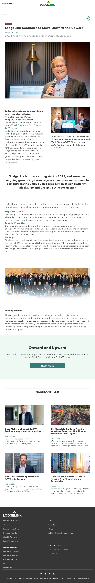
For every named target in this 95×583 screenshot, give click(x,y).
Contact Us (53, 554)
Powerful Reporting (10, 541)
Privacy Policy (59, 578)
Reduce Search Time (11, 529)
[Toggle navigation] (7, 3)
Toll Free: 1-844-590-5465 (58, 550)
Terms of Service (83, 578)
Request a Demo (9, 567)
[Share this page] (88, 18)
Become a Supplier (10, 555)
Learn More (47, 366)
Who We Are (53, 525)
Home (4, 14)
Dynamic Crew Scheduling (13, 533)
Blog (5, 563)
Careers (51, 529)
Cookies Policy (71, 578)
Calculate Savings (10, 559)
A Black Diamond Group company (62, 533)
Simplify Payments (10, 537)
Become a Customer (11, 551)
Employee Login (47, 578)
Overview (7, 525)
